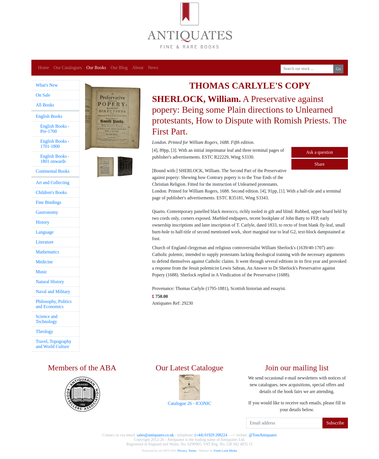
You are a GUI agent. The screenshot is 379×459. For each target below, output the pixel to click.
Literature (45, 242)
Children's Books (51, 192)
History (42, 222)
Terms (192, 450)
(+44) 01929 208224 (211, 435)
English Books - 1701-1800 (55, 144)
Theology (44, 331)
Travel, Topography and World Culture (54, 344)
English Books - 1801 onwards (55, 159)
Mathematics (47, 251)
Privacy (182, 450)
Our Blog (119, 67)
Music (41, 271)
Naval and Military (53, 291)
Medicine (44, 261)
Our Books (96, 67)
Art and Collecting (53, 182)
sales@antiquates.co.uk (155, 435)
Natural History (50, 281)
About (137, 67)
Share (319, 164)
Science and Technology (47, 319)
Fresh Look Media (225, 450)
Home (43, 67)
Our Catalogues (68, 67)
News (153, 67)
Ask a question (319, 152)
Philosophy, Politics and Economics (54, 304)
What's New (47, 85)
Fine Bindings (48, 202)
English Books (49, 116)
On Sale (43, 95)
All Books (45, 105)
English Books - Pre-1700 (55, 129)
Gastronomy (47, 212)
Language (45, 232)
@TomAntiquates (263, 435)
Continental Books (53, 171)
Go (338, 69)
